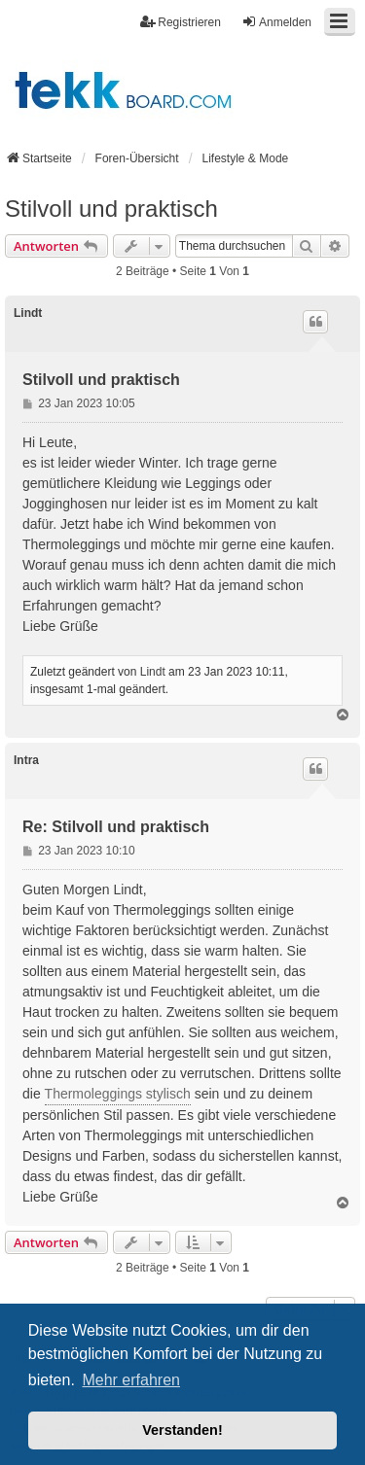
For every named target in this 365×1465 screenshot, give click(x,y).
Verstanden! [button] (182, 1430)
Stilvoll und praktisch (111, 208)
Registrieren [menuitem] (180, 22)
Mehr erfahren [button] (131, 1380)
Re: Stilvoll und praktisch (115, 827)
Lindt (28, 313)
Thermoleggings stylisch (118, 1093)
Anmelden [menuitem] (276, 22)
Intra (26, 760)
